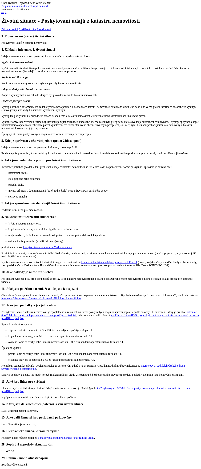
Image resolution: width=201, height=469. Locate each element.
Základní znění (9, 29)
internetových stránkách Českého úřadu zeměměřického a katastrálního (41, 298)
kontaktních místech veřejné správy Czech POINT (109, 262)
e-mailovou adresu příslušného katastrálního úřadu (66, 437)
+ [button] (5, 12)
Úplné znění (44, 29)
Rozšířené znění (28, 29)
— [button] (2, 12)
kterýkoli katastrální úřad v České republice (47, 247)
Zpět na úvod (40, 6)
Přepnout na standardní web (16, 6)
